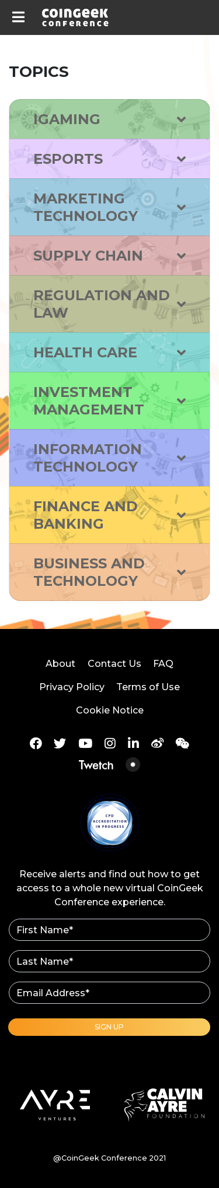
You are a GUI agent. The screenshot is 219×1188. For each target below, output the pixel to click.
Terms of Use (148, 687)
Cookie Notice (110, 710)
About (60, 663)
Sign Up (109, 1026)
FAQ (163, 663)
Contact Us (114, 663)
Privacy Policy (72, 687)
